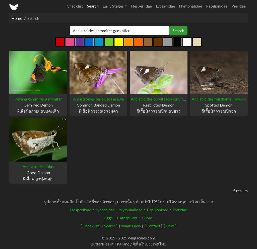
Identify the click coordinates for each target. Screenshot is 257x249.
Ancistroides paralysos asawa (98, 98)
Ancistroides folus (38, 166)
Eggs (108, 217)
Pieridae (238, 6)
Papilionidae (216, 6)
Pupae (147, 217)
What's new (131, 225)
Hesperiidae (141, 6)
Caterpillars (127, 217)
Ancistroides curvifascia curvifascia (161, 98)
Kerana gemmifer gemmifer (38, 98)
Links (170, 225)
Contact (153, 225)
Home (16, 18)
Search (93, 6)
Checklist (75, 6)
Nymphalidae (190, 6)
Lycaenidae (165, 6)
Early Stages (113, 6)
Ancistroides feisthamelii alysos (219, 98)
